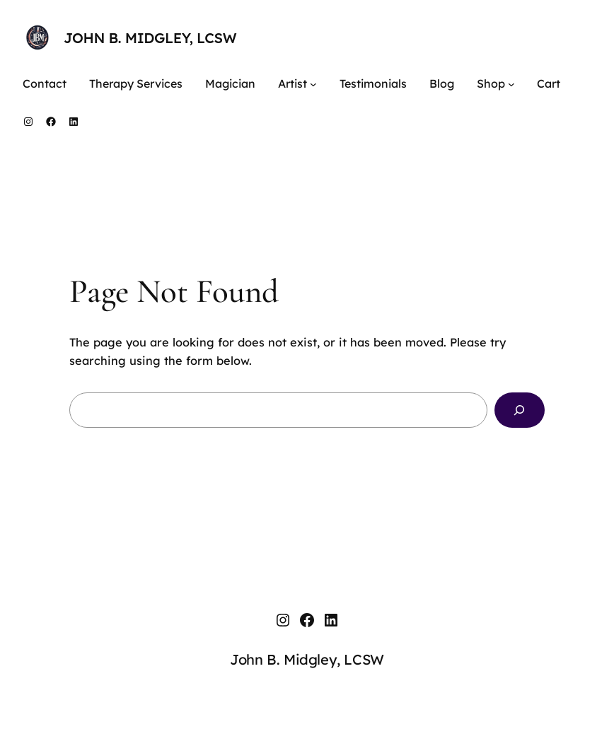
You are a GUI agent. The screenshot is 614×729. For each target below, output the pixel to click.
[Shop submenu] (511, 84)
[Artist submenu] (313, 84)
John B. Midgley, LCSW (150, 38)
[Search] (519, 410)
